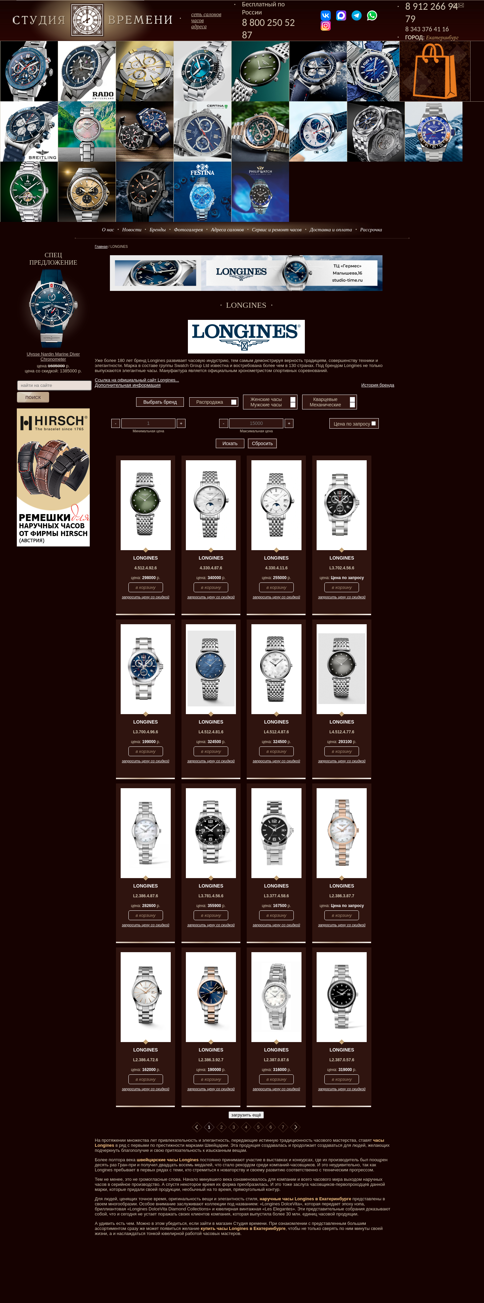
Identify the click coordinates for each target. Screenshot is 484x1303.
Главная (101, 246)
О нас (108, 229)
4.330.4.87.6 (211, 568)
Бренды (158, 229)
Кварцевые (325, 399)
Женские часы (266, 399)
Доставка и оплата (331, 229)
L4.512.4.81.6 (211, 732)
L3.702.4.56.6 (341, 568)
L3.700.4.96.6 (145, 732)
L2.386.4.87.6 (145, 896)
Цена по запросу (355, 424)
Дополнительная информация (128, 385)
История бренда (377, 385)
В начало (197, 1127)
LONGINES (145, 558)
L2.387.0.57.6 (341, 1060)
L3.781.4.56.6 (211, 896)
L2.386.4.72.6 (145, 1060)
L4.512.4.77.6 (341, 732)
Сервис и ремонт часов (277, 229)
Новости (132, 229)
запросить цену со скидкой (145, 597)
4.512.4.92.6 (145, 568)
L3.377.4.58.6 (276, 896)
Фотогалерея (188, 229)
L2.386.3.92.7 (211, 1060)
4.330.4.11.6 (276, 568)
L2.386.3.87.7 (341, 896)
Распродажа (209, 402)
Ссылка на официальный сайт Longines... (137, 379)
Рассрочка (371, 229)
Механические (325, 404)
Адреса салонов (227, 229)
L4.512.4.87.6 (276, 732)
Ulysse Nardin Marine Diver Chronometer (53, 357)
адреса (199, 26)
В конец (295, 1127)
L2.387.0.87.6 (276, 1060)
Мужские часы (266, 404)
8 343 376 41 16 (427, 29)
